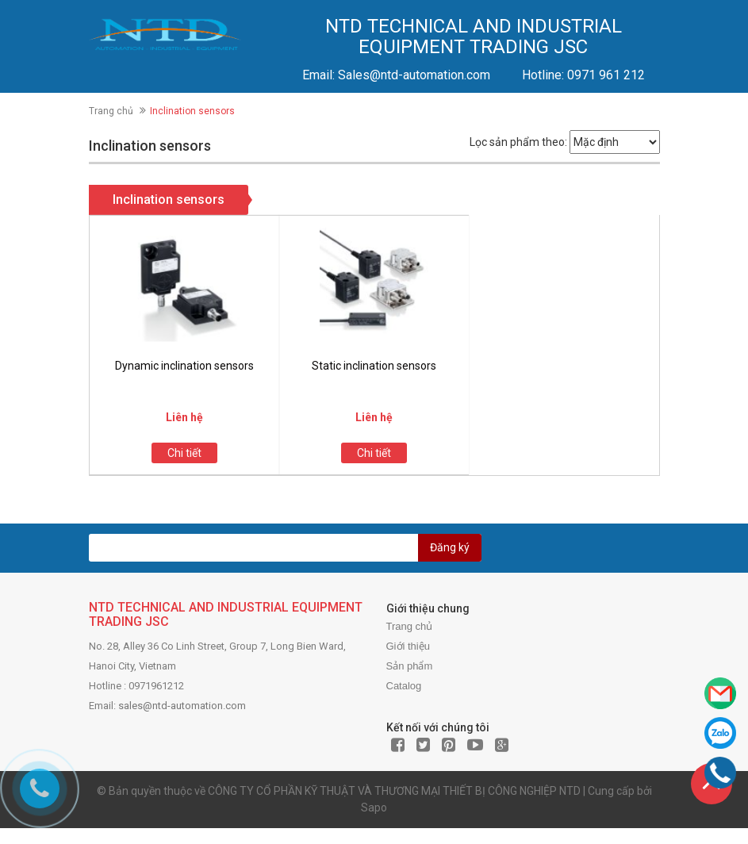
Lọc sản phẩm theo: (518, 142)
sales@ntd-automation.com (182, 706)
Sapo (374, 807)
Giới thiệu (408, 646)
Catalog (404, 686)
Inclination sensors (168, 199)
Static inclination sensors (374, 365)
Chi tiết (184, 453)
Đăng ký (450, 547)
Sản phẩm (409, 666)
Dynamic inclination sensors (184, 365)
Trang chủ (111, 111)
